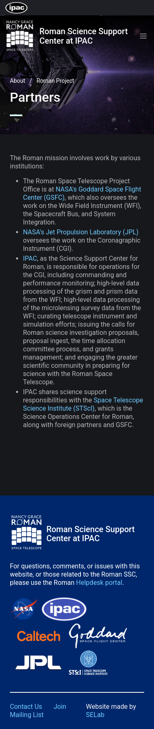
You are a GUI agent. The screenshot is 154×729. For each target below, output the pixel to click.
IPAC (30, 258)
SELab (95, 715)
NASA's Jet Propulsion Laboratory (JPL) (80, 232)
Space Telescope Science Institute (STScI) (83, 404)
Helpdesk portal (99, 582)
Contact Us (26, 706)
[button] (143, 36)
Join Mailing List (38, 711)
